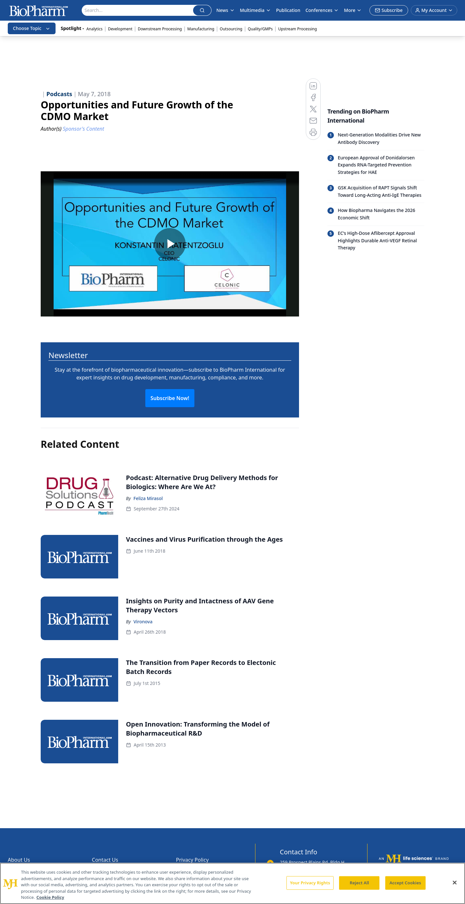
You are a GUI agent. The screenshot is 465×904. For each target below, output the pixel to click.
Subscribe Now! (169, 398)
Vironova (142, 621)
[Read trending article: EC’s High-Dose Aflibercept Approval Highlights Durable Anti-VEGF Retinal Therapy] (375, 241)
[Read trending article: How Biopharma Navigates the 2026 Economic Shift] (375, 214)
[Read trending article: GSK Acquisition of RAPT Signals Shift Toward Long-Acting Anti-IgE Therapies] (375, 191)
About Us (19, 859)
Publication (288, 10)
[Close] (455, 883)
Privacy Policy (192, 859)
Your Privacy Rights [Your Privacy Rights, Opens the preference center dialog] (310, 883)
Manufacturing (200, 29)
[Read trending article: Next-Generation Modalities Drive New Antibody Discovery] (375, 138)
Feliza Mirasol (148, 498)
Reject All (359, 883)
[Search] (137, 10)
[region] (232, 883)
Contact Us (105, 859)
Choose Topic (31, 28)
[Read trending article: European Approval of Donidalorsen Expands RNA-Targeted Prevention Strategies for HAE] (375, 165)
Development (120, 29)
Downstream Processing (160, 29)
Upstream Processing (297, 29)
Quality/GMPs (260, 29)
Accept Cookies (405, 883)
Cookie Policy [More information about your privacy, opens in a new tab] (50, 897)
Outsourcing (231, 29)
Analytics (95, 29)
